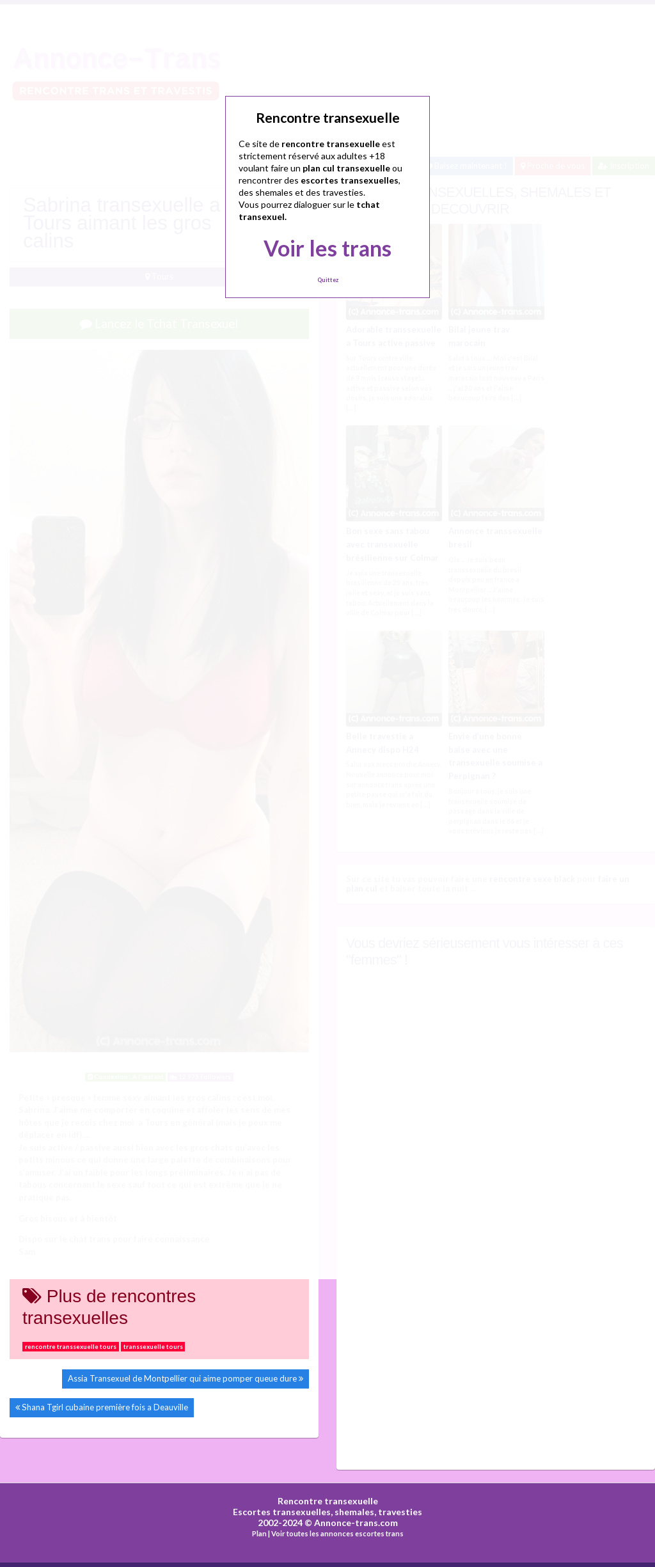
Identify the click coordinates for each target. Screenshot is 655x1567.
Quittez (327, 279)
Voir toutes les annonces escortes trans (337, 1533)
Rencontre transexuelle (328, 1500)
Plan (259, 1533)
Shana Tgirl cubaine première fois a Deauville (105, 1407)
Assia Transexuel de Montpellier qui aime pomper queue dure (182, 1378)
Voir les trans (327, 248)
